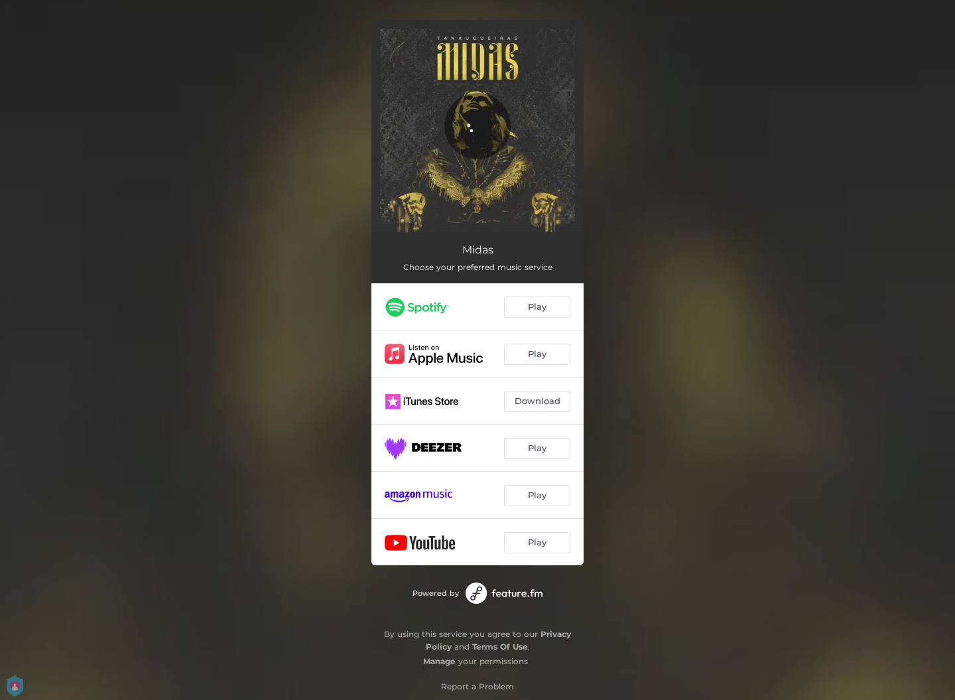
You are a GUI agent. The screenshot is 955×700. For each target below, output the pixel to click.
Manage (439, 661)
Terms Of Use (500, 647)
